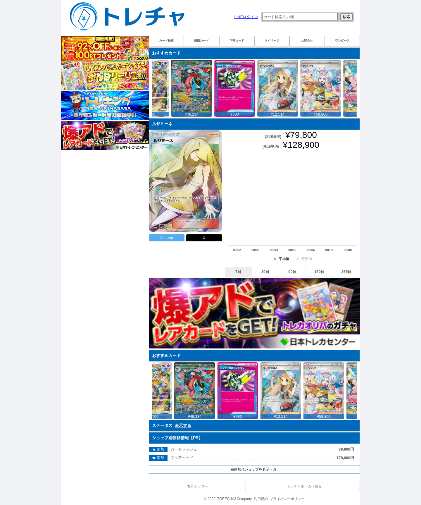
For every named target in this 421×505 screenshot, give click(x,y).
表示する (183, 425)
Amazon (166, 238)
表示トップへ (197, 486)
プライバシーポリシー (287, 499)
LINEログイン (246, 17)
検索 (346, 17)
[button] (350, 88)
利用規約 (261, 499)
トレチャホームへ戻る (304, 486)
